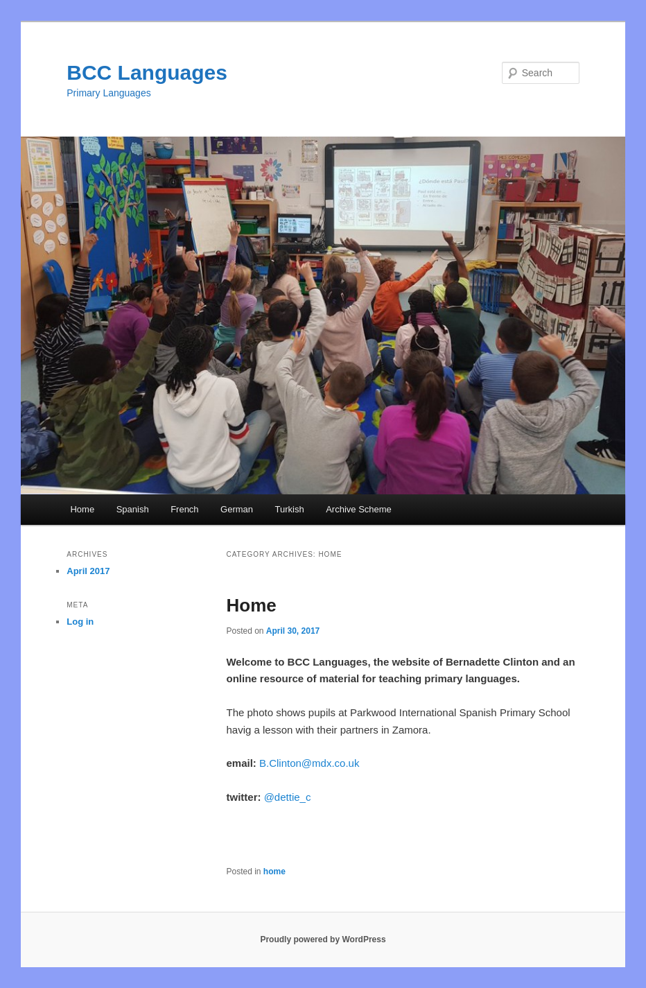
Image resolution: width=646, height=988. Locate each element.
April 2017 (88, 571)
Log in (80, 621)
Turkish (289, 509)
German (236, 509)
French (184, 509)
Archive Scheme (359, 509)
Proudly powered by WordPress (322, 939)
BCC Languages (147, 72)
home (274, 871)
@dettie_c (287, 797)
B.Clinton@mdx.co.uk (309, 763)
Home (82, 509)
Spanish (132, 509)
